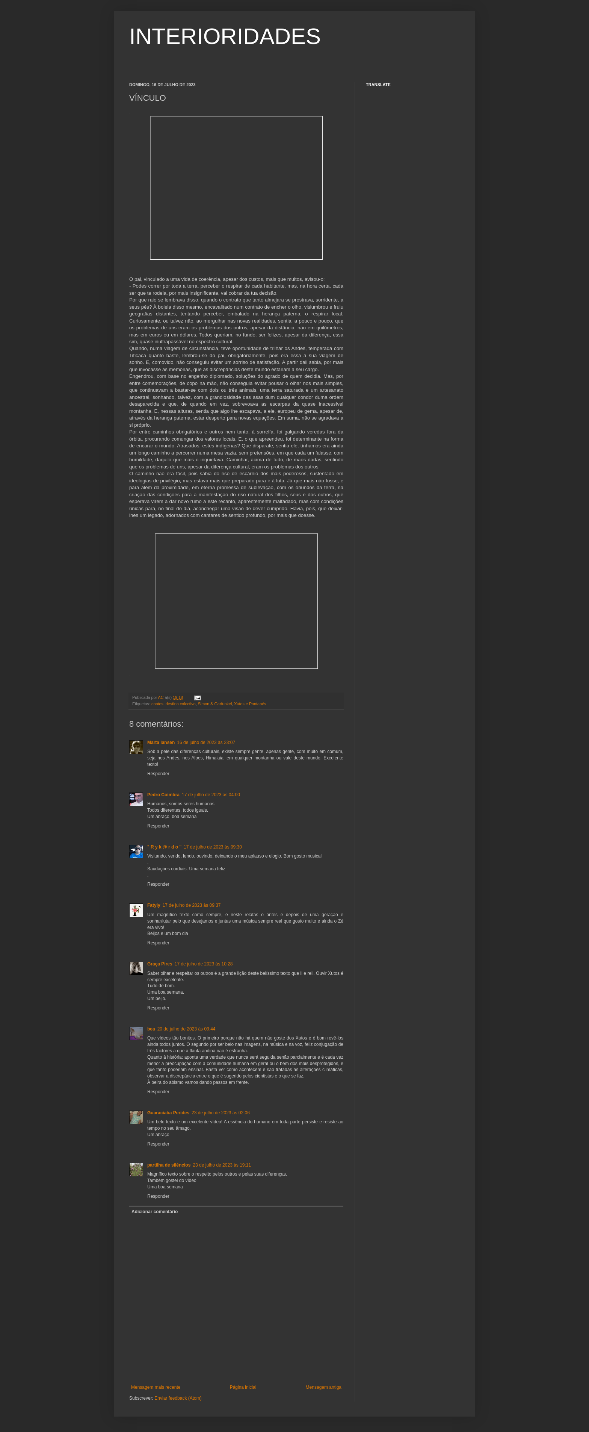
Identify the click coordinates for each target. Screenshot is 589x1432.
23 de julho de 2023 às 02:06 (221, 1112)
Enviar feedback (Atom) (177, 1398)
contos (157, 704)
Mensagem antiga (323, 1387)
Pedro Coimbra (163, 794)
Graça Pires (159, 964)
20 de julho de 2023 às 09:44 (186, 1029)
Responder (158, 773)
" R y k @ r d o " (164, 847)
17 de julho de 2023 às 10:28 (204, 964)
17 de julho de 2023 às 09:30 (213, 847)
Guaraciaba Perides (168, 1112)
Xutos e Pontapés (250, 704)
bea (151, 1029)
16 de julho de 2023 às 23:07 (206, 742)
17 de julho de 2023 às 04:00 (211, 794)
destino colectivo (181, 704)
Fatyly (153, 905)
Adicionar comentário (154, 1211)
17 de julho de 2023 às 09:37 (192, 905)
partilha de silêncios (168, 1165)
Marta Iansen (161, 742)
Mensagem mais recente (155, 1387)
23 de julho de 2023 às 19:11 (222, 1165)
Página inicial (243, 1387)
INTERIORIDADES (225, 36)
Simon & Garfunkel (215, 704)
